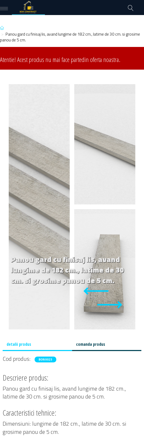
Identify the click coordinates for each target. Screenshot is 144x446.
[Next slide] (110, 305)
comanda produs (90, 344)
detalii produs (19, 344)
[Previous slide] (96, 291)
